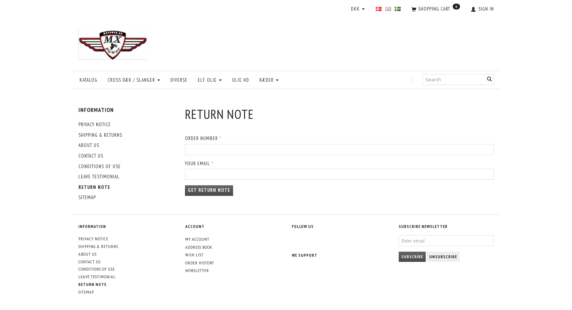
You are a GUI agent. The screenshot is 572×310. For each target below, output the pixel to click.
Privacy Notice (94, 124)
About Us (88, 145)
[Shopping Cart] (435, 9)
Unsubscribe (443, 256)
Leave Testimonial (99, 177)
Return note (94, 187)
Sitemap (87, 197)
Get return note (209, 190)
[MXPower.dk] (114, 42)
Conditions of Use (99, 166)
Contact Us (90, 156)
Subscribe (412, 256)
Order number (201, 138)
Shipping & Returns (100, 135)
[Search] (489, 79)
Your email (197, 163)
